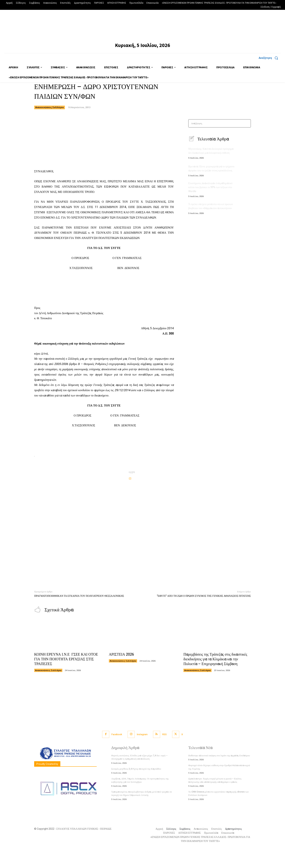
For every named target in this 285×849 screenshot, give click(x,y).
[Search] (247, 123)
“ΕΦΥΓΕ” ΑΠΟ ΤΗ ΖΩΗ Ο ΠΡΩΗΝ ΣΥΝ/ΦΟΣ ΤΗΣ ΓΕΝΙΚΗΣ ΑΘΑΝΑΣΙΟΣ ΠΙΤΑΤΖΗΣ (204, 596)
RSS (164, 734)
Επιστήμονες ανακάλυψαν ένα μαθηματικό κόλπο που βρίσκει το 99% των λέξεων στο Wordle (210, 187)
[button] (270, 58)
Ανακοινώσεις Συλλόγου (49, 107)
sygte (132, 472)
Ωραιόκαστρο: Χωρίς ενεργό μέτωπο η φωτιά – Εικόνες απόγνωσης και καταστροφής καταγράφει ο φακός (214, 780)
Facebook (116, 734)
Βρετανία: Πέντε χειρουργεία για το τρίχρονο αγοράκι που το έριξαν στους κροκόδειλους (211, 169)
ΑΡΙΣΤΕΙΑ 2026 (121, 654)
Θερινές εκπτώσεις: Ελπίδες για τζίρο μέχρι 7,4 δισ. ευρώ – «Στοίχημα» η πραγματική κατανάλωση (139, 757)
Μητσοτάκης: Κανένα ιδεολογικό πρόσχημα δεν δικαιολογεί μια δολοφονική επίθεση (210, 151)
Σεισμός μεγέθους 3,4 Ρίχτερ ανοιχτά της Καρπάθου (136, 769)
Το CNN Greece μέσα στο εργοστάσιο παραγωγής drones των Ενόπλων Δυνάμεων (218, 793)
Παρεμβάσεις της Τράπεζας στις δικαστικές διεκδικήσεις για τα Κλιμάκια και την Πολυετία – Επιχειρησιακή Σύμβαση (215, 659)
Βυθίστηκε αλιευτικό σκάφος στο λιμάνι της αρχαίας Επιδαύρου (219, 755)
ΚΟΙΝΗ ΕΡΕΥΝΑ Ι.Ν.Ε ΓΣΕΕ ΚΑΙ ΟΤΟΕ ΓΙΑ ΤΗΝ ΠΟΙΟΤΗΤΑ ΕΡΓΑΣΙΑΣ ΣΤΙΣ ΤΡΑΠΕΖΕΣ (66, 659)
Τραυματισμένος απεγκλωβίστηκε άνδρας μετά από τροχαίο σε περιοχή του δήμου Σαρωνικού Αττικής (141, 793)
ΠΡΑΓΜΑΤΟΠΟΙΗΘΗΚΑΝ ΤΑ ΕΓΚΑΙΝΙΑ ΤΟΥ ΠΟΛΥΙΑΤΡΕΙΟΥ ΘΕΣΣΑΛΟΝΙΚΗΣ (79, 596)
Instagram (142, 734)
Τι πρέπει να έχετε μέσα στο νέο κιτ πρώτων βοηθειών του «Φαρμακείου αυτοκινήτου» (210, 206)
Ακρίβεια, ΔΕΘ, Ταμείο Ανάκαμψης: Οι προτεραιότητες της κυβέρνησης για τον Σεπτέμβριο (140, 780)
